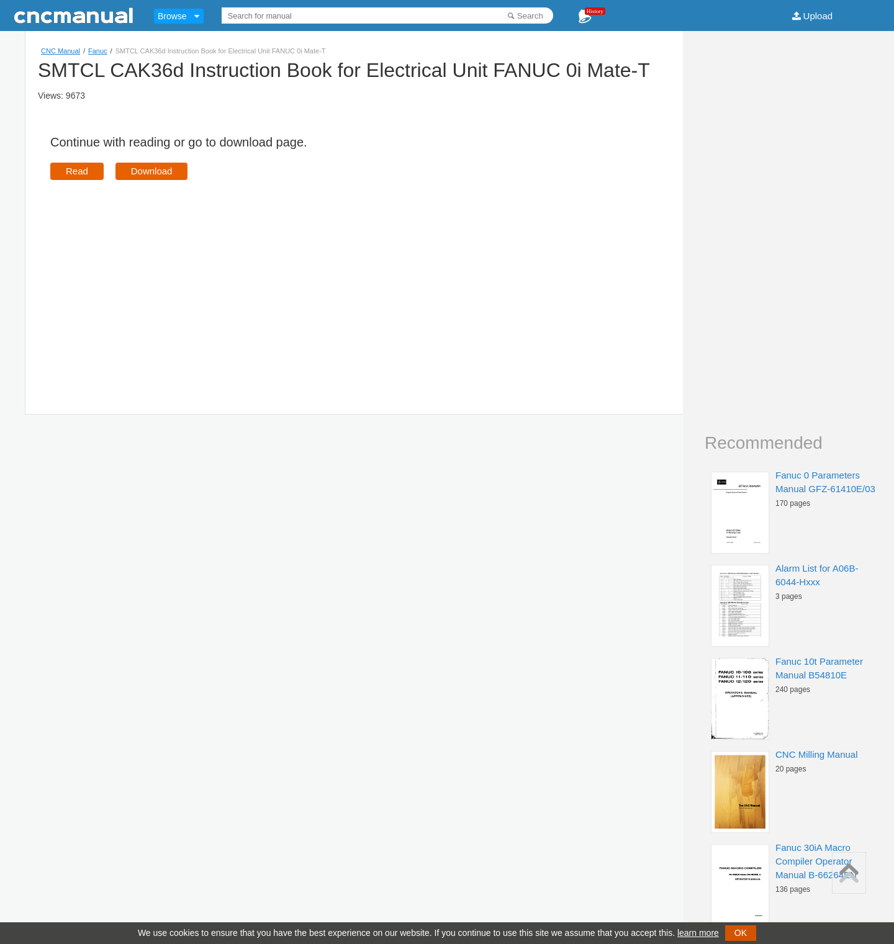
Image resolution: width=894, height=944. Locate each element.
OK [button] (740, 933)
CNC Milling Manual (816, 754)
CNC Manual (60, 51)
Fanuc (97, 51)
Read (77, 171)
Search (530, 15)
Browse (172, 16)
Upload (818, 16)
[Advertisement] (154, 279)
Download (152, 171)
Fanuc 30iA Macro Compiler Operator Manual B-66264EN (816, 861)
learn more (698, 933)
